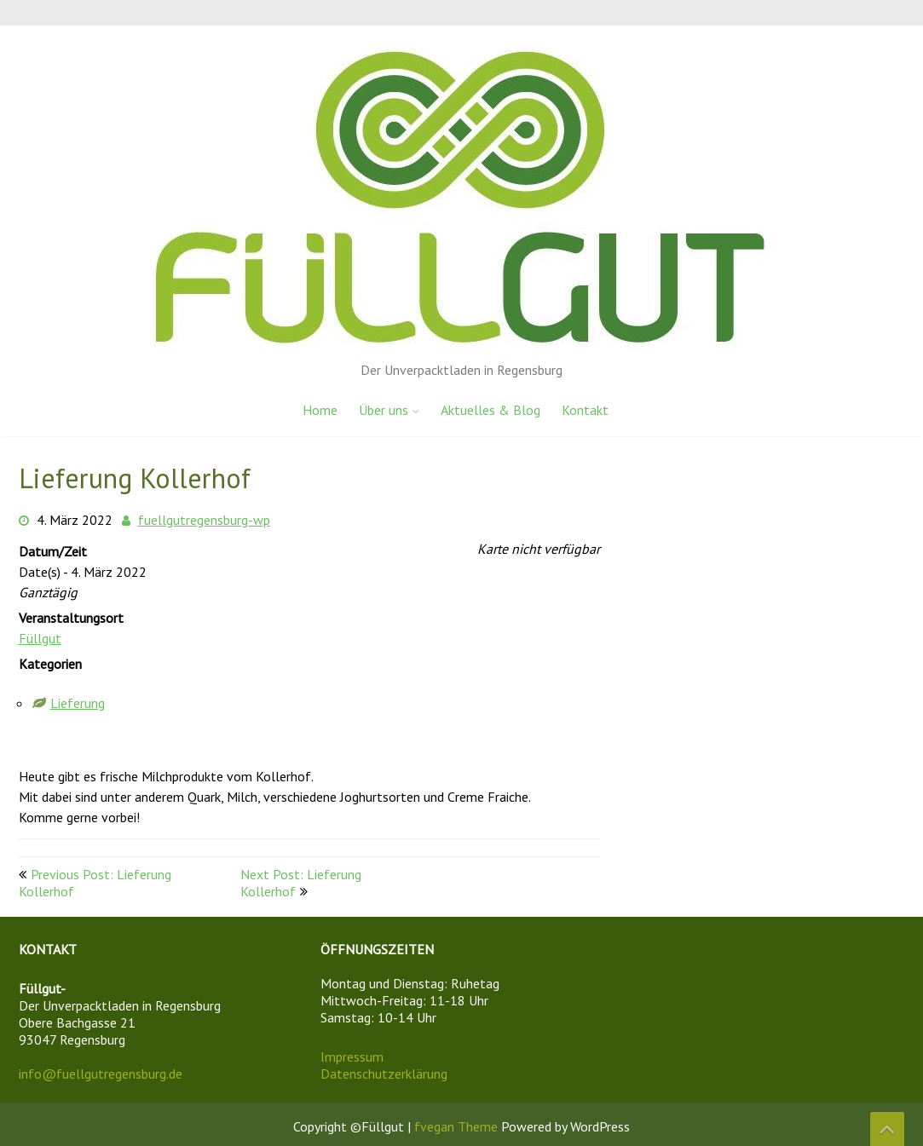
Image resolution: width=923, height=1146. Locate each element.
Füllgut (40, 638)
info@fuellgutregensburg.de (100, 1073)
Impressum (352, 1056)
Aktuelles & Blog (490, 409)
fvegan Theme (457, 1126)
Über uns (383, 409)
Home (320, 409)
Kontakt (585, 409)
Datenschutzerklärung (383, 1073)
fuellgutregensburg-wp (204, 519)
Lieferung (77, 702)
